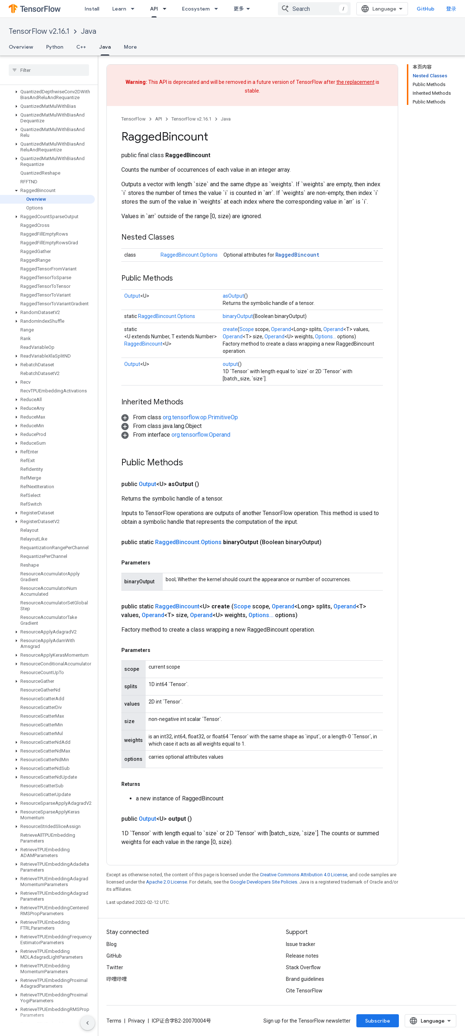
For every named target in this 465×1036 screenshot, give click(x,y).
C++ (81, 47)
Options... (325, 336)
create (230, 329)
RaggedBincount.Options (189, 255)
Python (54, 47)
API (158, 119)
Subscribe (377, 1020)
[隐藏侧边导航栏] (87, 1023)
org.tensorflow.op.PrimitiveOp (200, 417)
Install (92, 8)
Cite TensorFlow (304, 991)
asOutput (233, 296)
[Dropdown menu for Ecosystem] (218, 8)
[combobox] (314, 8)
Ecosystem (196, 8)
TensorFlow (133, 119)
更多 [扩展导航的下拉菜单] (239, 8)
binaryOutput (238, 316)
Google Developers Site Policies (263, 882)
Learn (119, 8)
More (130, 47)
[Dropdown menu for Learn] (134, 8)
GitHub (425, 8)
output (230, 364)
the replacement (355, 82)
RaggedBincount (297, 254)
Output (132, 296)
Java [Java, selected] (105, 47)
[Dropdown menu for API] (166, 8)
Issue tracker (300, 944)
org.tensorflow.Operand (200, 434)
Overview (21, 47)
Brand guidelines (305, 979)
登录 (451, 9)
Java (88, 31)
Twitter (114, 967)
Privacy (136, 1021)
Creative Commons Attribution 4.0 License (303, 874)
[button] (47, 94)
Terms (113, 1021)
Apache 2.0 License (166, 882)
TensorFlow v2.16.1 (39, 31)
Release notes (302, 956)
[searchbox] (49, 70)
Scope (246, 329)
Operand (281, 329)
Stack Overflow (303, 967)
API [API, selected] (154, 8)
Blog (111, 944)
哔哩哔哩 (116, 979)
